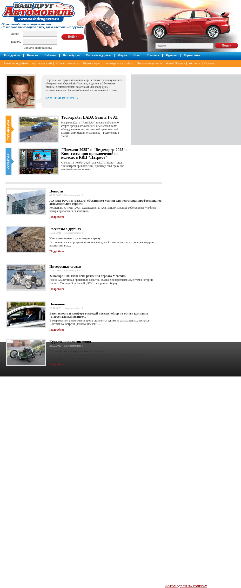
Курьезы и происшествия (70, 342)
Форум (122, 55)
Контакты (194, 63)
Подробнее (56, 216)
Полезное (153, 55)
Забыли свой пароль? (38, 47)
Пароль (16, 41)
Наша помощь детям (149, 63)
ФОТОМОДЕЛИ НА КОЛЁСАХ (186, 586)
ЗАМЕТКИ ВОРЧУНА (62, 97)
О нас (137, 55)
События (50, 55)
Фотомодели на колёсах (118, 63)
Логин (15, 33)
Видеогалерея (91, 63)
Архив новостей (42, 63)
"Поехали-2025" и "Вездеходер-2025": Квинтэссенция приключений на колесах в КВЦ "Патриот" (94, 153)
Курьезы (171, 55)
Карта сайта (192, 55)
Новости (32, 55)
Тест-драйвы (12, 55)
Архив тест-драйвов (15, 63)
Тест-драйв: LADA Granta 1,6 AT (89, 117)
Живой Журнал (175, 63)
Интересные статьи (67, 63)
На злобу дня (71, 55)
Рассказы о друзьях (99, 55)
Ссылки (209, 63)
